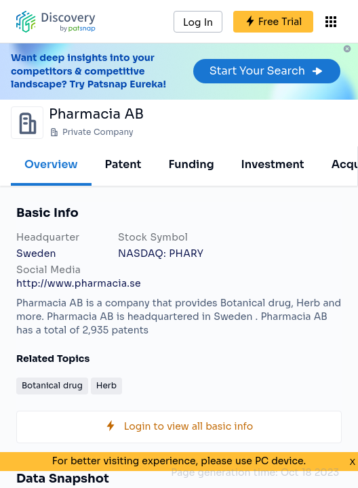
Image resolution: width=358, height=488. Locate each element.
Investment (272, 164)
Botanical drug (52, 385)
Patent (123, 164)
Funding (191, 164)
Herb (106, 385)
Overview (51, 164)
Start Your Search (267, 71)
